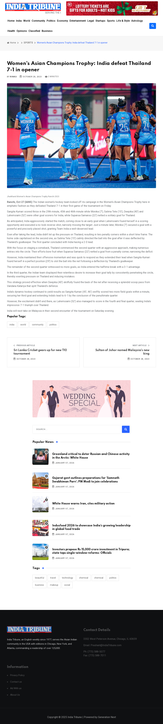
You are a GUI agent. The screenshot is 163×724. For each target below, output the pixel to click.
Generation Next (107, 720)
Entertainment (78, 20)
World (26, 20)
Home (10, 20)
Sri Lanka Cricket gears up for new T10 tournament (40, 352)
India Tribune (75, 720)
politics (112, 577)
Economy (62, 20)
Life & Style (123, 20)
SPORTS (28, 42)
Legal (90, 20)
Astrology (137, 20)
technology (67, 577)
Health (11, 30)
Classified (34, 30)
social (67, 585)
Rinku (13, 77)
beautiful (39, 577)
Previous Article (24, 345)
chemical (83, 577)
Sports (111, 20)
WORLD (23, 324)
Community (38, 20)
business (39, 585)
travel (53, 577)
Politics (51, 20)
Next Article (141, 345)
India (19, 20)
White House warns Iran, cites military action (83, 503)
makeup (54, 585)
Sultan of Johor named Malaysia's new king (122, 352)
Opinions (22, 30)
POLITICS (53, 324)
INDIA (12, 324)
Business (47, 30)
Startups (100, 20)
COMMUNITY (37, 324)
